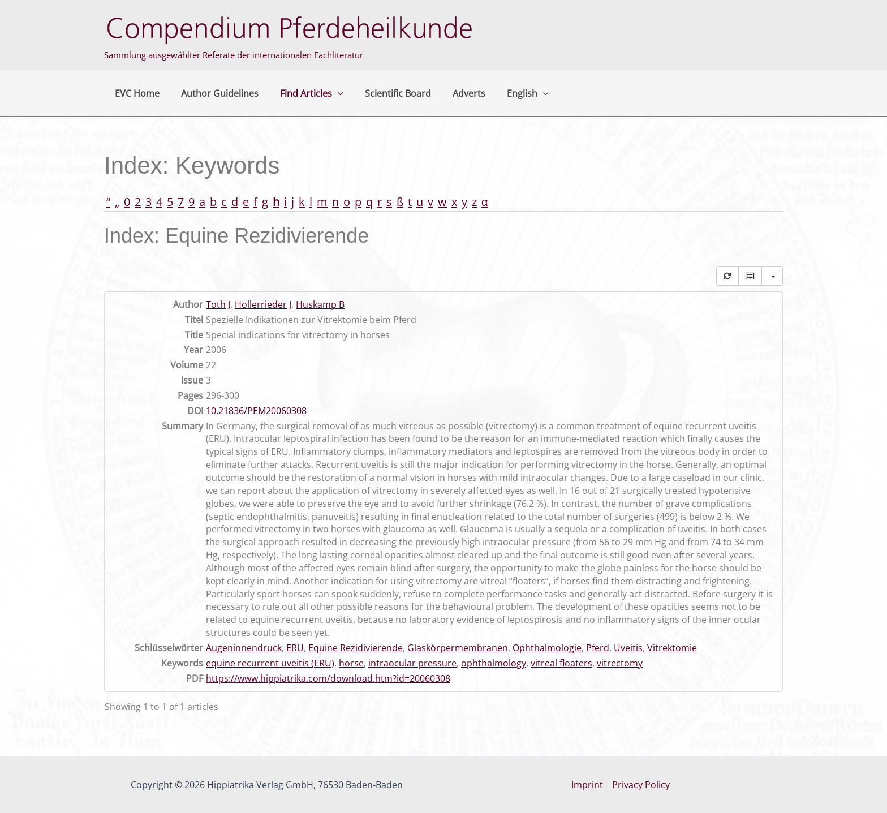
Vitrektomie (672, 648)
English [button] (509, 93)
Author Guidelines (214, 93)
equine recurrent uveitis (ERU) (270, 663)
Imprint (587, 784)
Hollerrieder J (263, 304)
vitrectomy (620, 663)
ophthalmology (493, 663)
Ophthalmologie (547, 648)
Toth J (218, 304)
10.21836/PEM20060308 (256, 411)
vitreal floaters (561, 663)
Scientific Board (386, 93)
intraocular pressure (412, 663)
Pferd (597, 648)
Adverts (453, 93)
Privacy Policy (641, 784)
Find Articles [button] (303, 93)
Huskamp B (320, 304)
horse (351, 663)
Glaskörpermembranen (457, 648)
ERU (295, 648)
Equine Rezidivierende (355, 648)
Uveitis (628, 648)
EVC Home (135, 93)
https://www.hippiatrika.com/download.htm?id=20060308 (328, 678)
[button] (329, 93)
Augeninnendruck (244, 648)
